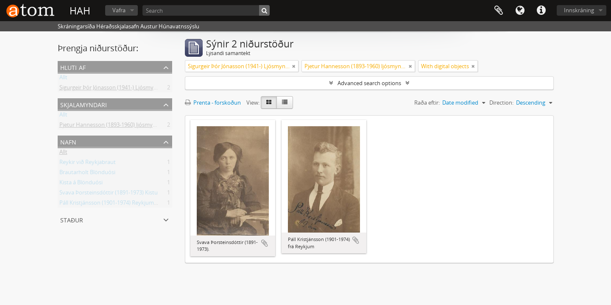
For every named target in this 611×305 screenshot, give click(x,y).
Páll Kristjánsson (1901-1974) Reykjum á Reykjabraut (124, 204)
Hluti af (73, 66)
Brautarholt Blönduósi (87, 173)
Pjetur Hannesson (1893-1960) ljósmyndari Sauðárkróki (128, 126)
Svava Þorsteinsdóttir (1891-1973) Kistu (108, 194)
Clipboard (498, 10)
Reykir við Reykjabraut (87, 163)
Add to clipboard (264, 243)
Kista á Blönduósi (81, 184)
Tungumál (519, 10)
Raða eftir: (427, 102)
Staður (71, 219)
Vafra (119, 10)
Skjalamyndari (83, 104)
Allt (63, 79)
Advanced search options (369, 83)
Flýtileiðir (541, 10)
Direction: (501, 102)
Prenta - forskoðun (213, 102)
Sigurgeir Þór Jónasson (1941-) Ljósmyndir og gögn (122, 89)
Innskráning (579, 10)
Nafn (68, 141)
